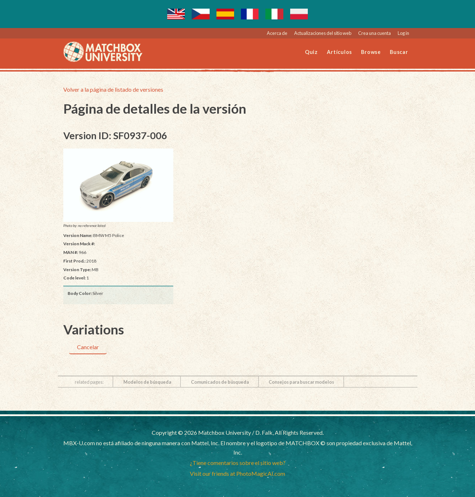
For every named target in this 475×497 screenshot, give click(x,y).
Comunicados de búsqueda (220, 382)
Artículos (339, 52)
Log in (403, 33)
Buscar (399, 52)
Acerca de (277, 33)
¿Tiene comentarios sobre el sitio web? (238, 462)
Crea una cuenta (374, 33)
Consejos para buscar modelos (301, 382)
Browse (371, 52)
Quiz (311, 52)
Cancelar (88, 346)
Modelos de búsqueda (147, 382)
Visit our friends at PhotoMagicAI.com (237, 473)
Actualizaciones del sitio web (322, 33)
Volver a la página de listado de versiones (113, 89)
